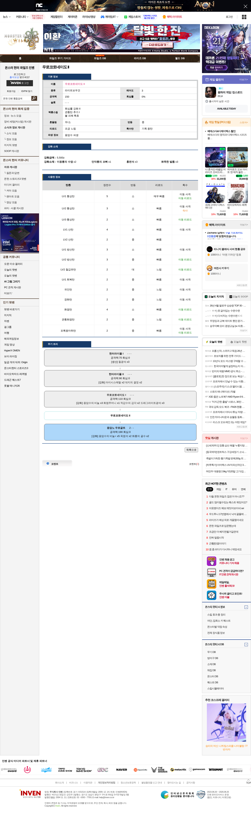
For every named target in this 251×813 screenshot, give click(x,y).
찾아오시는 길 (174, 782)
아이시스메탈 (113, 382)
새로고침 (241, 285)
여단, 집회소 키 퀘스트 (218, 620)
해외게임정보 (11, 338)
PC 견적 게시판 (12, 287)
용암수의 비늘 (92, 403)
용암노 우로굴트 (116, 427)
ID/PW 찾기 (27, 91)
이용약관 (88, 782)
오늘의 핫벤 (10, 269)
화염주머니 (110, 403)
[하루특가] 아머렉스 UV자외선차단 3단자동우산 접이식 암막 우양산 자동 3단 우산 (227, 464)
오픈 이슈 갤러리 (13, 264)
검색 (34, 98)
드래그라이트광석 (151, 403)
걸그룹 (8, 327)
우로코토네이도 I (116, 394)
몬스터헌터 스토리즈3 (16, 368)
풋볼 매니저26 (12, 385)
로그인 (229, 16)
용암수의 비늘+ (107, 436)
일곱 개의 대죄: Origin (15, 362)
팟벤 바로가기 (11, 309)
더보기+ (243, 79)
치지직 (8, 315)
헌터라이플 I (116, 353)
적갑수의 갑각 (128, 403)
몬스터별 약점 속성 (217, 626)
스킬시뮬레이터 (215, 688)
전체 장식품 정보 (216, 632)
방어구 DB (212, 658)
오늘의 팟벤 (10, 275)
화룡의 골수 (139, 436)
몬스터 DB (212, 676)
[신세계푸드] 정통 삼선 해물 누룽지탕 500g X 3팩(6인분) (227, 445)
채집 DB (211, 670)
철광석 (122, 361)
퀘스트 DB (212, 682)
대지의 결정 (132, 382)
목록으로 (191, 449)
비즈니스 (73, 782)
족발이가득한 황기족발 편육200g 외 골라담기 (227, 458)
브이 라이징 (10, 356)
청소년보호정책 (128, 782)
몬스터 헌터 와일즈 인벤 (20, 67)
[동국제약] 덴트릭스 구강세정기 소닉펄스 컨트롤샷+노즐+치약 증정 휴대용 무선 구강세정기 (227, 451)
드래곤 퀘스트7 (12, 380)
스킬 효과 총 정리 (216, 614)
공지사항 (190, 782)
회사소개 (59, 782)
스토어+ (244, 122)
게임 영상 (9, 344)
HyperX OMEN (12, 350)
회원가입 (11, 91)
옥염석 (124, 436)
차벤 (6, 321)
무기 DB (211, 652)
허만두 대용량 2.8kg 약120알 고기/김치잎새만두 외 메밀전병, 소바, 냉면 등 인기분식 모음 (227, 471)
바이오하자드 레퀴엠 (15, 374)
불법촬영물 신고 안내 (151, 782)
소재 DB (211, 664)
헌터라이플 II (116, 374)
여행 (6, 333)
